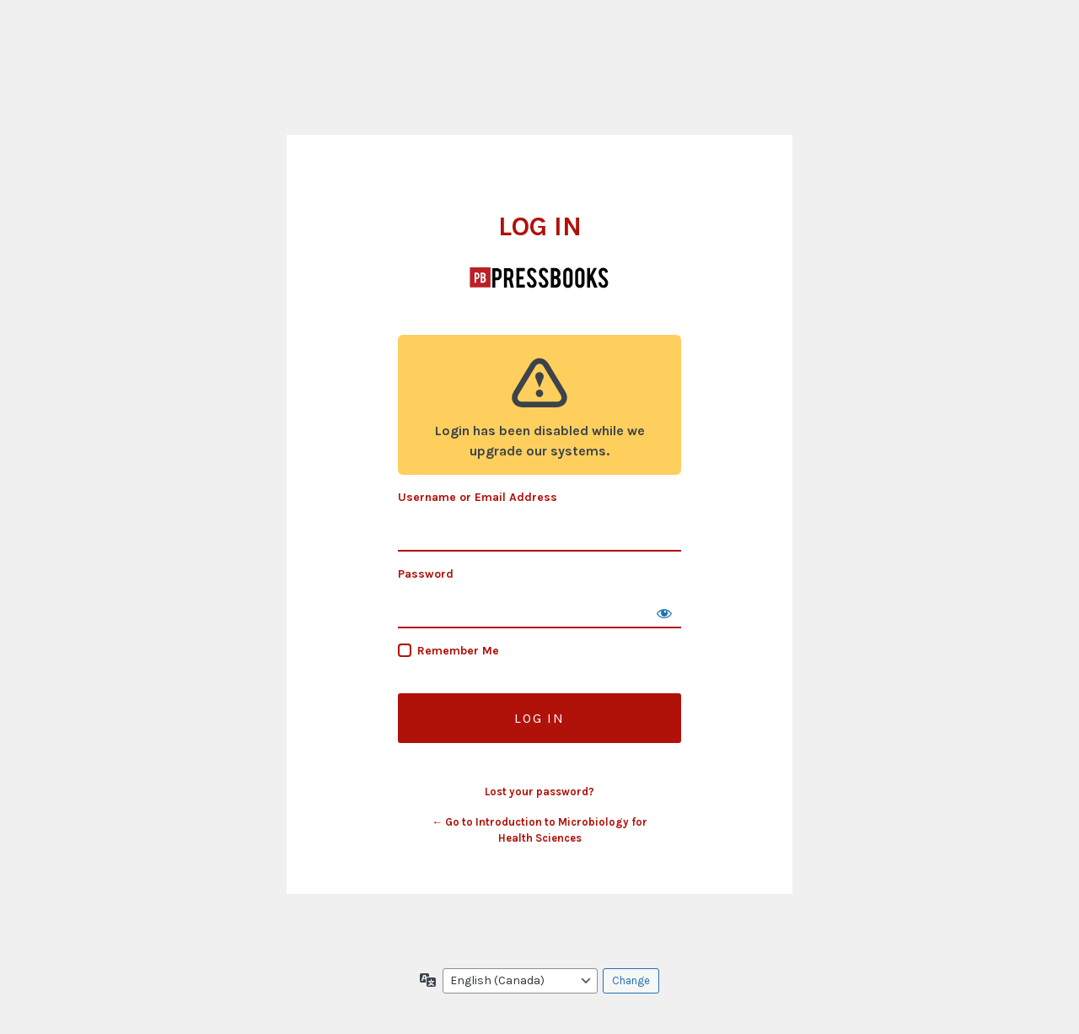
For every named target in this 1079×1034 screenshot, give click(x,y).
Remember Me (458, 651)
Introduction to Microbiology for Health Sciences (539, 277)
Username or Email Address (477, 497)
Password (426, 574)
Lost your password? (539, 791)
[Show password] (664, 611)
